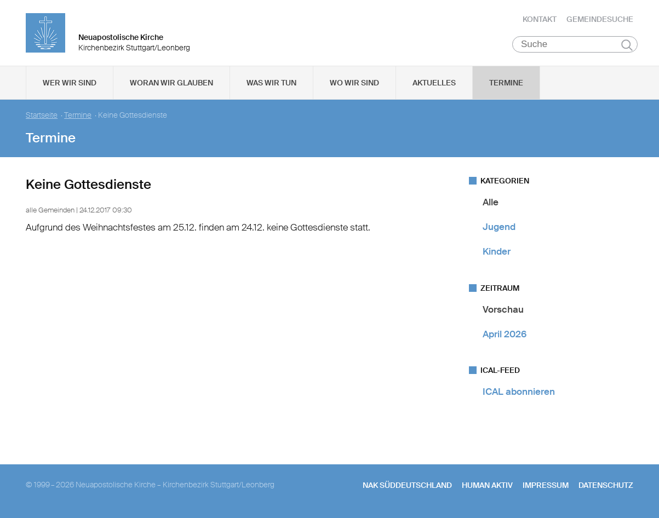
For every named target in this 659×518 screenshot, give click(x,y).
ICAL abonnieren (519, 391)
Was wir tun (271, 83)
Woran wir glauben (171, 83)
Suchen (627, 45)
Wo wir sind (354, 83)
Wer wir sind (69, 83)
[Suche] (575, 44)
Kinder (497, 252)
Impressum (546, 486)
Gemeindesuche (599, 19)
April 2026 (504, 334)
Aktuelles (434, 83)
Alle (490, 202)
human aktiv (487, 486)
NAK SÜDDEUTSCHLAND (407, 486)
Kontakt (540, 19)
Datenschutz (605, 486)
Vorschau (503, 309)
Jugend (499, 227)
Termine (506, 83)
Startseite (42, 115)
